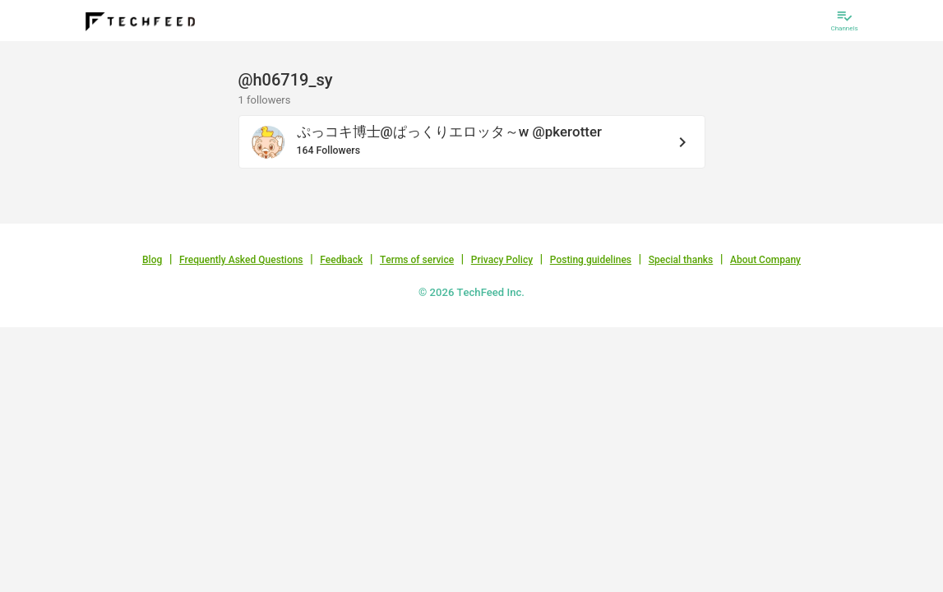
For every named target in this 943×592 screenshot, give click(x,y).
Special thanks (681, 260)
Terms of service (417, 260)
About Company (765, 260)
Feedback (341, 260)
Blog (152, 260)
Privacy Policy (502, 260)
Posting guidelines (590, 260)
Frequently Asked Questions (241, 260)
